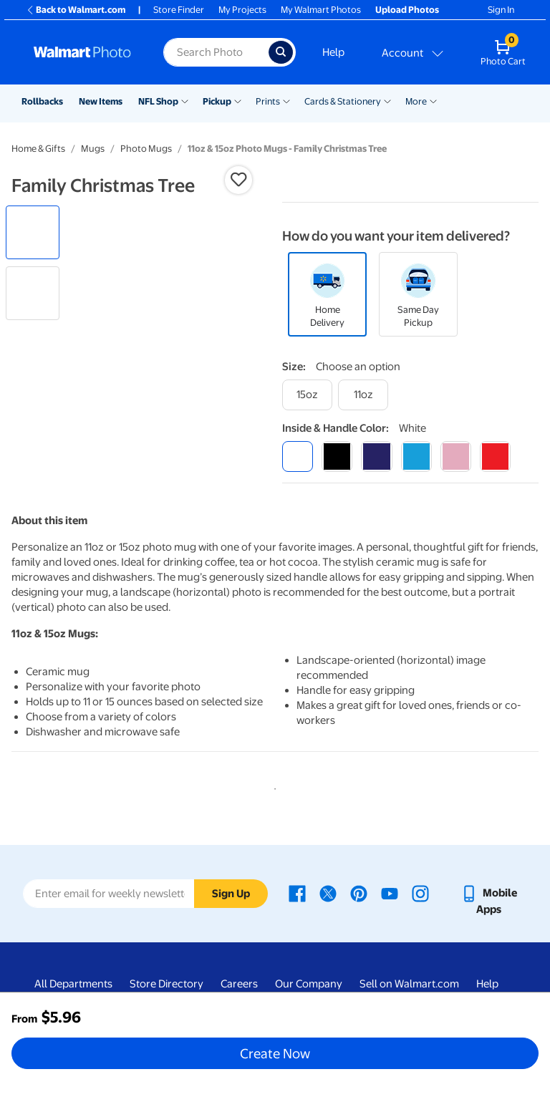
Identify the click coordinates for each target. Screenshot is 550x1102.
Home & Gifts (38, 148)
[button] (238, 179)
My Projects (242, 9)
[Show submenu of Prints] (286, 100)
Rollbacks (42, 101)
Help (333, 52)
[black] (337, 456)
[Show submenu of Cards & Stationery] (387, 100)
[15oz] (307, 395)
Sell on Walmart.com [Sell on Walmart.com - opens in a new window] (409, 983)
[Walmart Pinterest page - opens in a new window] (358, 892)
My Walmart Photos (321, 9)
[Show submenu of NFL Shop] (184, 100)
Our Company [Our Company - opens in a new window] (308, 983)
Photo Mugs (146, 148)
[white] (297, 456)
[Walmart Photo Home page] (83, 52)
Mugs (93, 148)
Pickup (217, 101)
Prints (268, 101)
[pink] (455, 456)
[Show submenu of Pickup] (237, 100)
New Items (100, 101)
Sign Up (231, 893)
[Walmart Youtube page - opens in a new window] (389, 892)
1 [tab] (272, 786)
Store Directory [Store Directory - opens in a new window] (166, 983)
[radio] (32, 232)
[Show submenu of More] (433, 100)
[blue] (376, 456)
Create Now (275, 1053)
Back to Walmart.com (75, 9)
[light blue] (416, 456)
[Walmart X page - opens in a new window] (328, 892)
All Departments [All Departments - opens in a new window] (73, 983)
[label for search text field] (215, 52)
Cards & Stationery (342, 101)
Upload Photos (407, 9)
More (416, 101)
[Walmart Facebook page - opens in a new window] (297, 892)
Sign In (501, 9)
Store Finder (178, 9)
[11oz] (363, 395)
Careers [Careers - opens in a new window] (239, 983)
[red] (495, 456)
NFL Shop (158, 101)
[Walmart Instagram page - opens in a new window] (420, 892)
